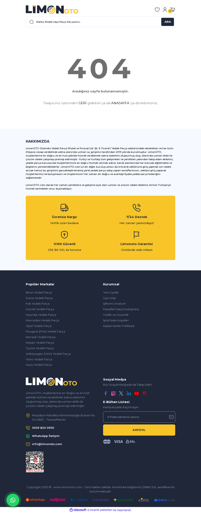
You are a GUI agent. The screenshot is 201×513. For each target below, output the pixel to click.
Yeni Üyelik (111, 292)
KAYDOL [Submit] (139, 430)
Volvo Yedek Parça (39, 359)
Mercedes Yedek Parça (42, 320)
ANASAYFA (120, 103)
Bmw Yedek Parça (39, 292)
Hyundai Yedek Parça (41, 314)
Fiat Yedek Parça (38, 303)
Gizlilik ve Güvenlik (116, 314)
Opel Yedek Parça (39, 326)
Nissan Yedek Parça (40, 342)
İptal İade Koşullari (116, 320)
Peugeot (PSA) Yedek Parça (45, 331)
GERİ (83, 103)
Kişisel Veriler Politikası (118, 326)
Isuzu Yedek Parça (39, 364)
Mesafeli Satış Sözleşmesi (121, 309)
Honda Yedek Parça (40, 309)
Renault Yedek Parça (40, 337)
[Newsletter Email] (139, 417)
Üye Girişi (109, 298)
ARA (167, 21)
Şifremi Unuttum (114, 303)
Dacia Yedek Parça (39, 298)
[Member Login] (165, 9)
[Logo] (52, 9)
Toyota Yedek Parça (40, 348)
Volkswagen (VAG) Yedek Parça (48, 353)
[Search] (100, 22)
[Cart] (172, 9)
